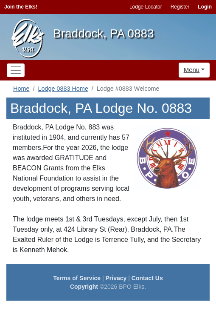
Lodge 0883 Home (63, 88)
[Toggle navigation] (16, 70)
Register (180, 7)
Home (21, 88)
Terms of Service (77, 278)
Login (205, 7)
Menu (192, 69)
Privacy (116, 278)
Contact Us (147, 278)
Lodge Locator (145, 7)
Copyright (84, 286)
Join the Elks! (20, 7)
